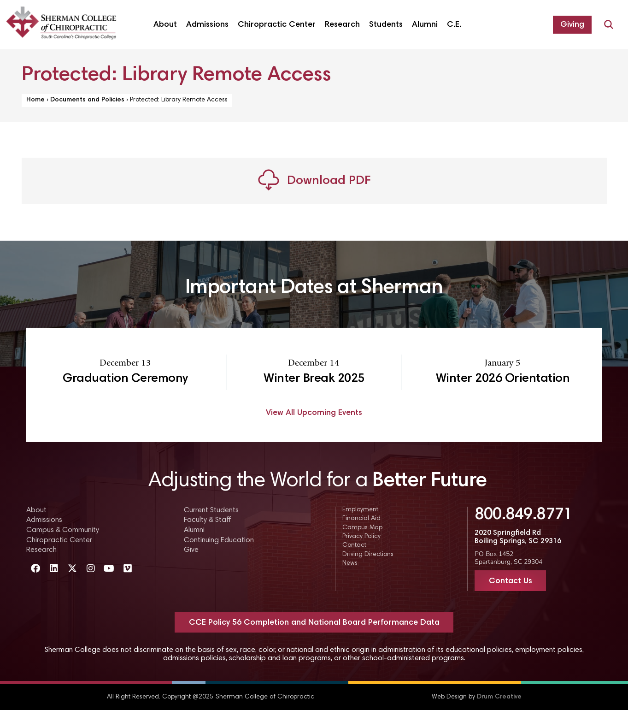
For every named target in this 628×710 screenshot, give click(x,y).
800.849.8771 (523, 515)
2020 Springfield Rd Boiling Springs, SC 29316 (518, 537)
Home (35, 100)
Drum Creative (499, 697)
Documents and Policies (87, 100)
